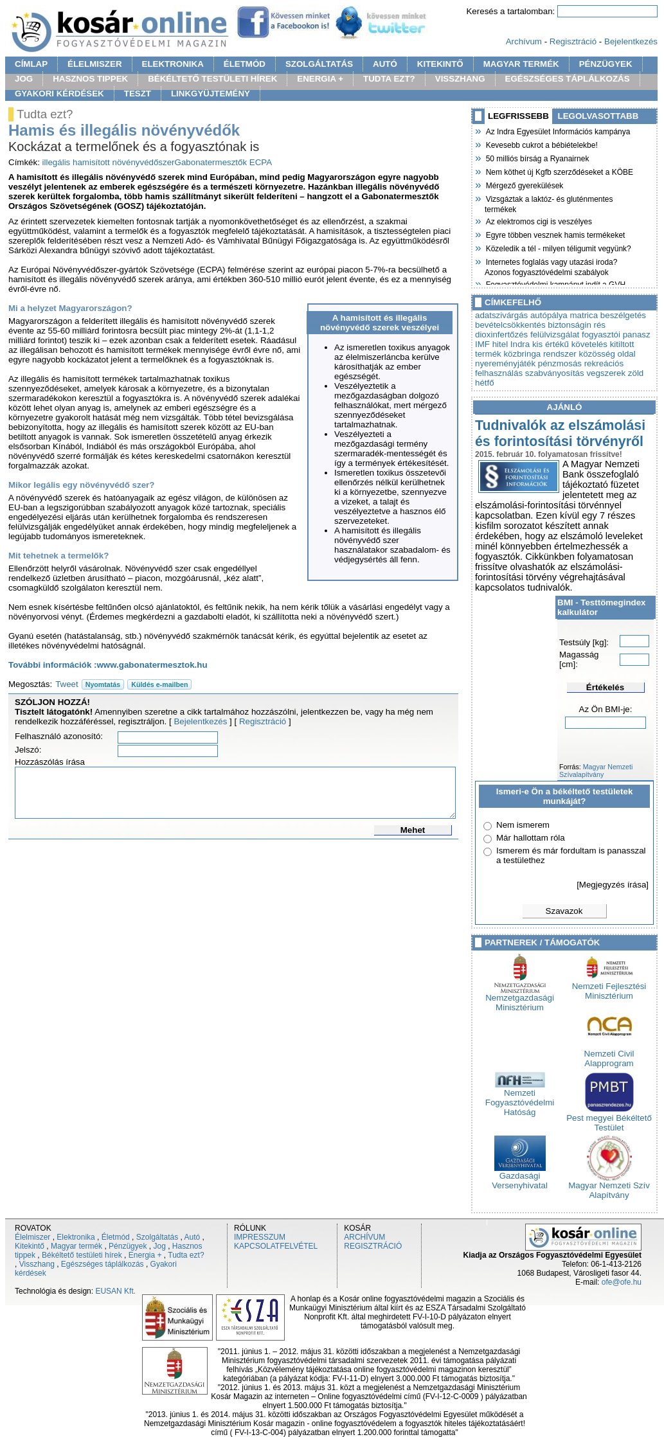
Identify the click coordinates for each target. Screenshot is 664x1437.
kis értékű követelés (569, 344)
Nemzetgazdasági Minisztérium (519, 998)
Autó (192, 1237)
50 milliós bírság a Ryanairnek (537, 157)
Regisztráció (573, 41)
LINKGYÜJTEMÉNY (210, 93)
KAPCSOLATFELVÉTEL (276, 1246)
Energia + (145, 1255)
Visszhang (37, 1264)
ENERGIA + (320, 79)
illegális (56, 162)
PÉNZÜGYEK (606, 64)
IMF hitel (491, 344)
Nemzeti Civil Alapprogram (609, 1054)
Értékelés (605, 687)
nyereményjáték (505, 363)
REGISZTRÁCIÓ (373, 1246)
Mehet (413, 830)
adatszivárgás (501, 315)
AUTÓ (385, 64)
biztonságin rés (577, 325)
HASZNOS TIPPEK (90, 79)
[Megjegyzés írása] (613, 884)
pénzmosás (560, 363)
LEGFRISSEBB (518, 116)
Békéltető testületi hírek (82, 1255)
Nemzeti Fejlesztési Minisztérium (609, 987)
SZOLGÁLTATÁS (319, 64)
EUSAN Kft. (115, 1291)
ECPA (260, 162)
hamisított (91, 162)
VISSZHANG (460, 79)
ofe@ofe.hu (622, 1282)
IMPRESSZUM (259, 1237)
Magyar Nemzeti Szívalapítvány (596, 770)
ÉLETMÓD (244, 64)
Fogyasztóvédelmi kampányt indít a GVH (555, 283)
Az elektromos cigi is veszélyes (538, 220)
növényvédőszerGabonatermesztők (179, 162)
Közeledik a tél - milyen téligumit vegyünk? (558, 247)
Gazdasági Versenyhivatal (520, 1176)
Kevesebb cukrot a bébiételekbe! (541, 144)
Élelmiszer (32, 1237)
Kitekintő (29, 1246)
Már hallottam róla (530, 838)
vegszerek (605, 373)
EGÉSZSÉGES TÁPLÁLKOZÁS (567, 79)
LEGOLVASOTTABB (598, 116)
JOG (24, 79)
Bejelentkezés (631, 41)
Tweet (66, 684)
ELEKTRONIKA (173, 64)
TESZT (137, 93)
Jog (159, 1246)
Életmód (116, 1237)
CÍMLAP (31, 64)
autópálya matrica (564, 315)
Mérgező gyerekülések (524, 184)
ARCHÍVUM (364, 1237)
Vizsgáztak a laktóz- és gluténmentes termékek (549, 203)
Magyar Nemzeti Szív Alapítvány (609, 1186)
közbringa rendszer (539, 354)
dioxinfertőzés (501, 334)
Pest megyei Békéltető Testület (609, 1118)
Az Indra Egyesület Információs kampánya (557, 130)
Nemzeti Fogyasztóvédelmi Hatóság (519, 1098)
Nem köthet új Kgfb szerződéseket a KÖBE (559, 171)
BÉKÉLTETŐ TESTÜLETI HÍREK (212, 79)
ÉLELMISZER (94, 64)
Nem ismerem (523, 825)
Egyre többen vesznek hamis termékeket (555, 234)
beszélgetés (623, 315)
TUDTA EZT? (389, 79)
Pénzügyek (128, 1246)
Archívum (524, 41)
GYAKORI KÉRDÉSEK (59, 93)
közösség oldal (607, 354)
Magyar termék (76, 1246)
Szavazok (564, 911)
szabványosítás (554, 373)
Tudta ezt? (186, 1255)
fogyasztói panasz (616, 334)
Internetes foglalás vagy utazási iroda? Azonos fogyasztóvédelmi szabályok (551, 265)
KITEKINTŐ (440, 64)
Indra (520, 344)
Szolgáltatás (157, 1237)
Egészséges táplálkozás (102, 1264)
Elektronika (75, 1237)
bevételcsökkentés (510, 325)
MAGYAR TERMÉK (521, 64)
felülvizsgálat (554, 334)
